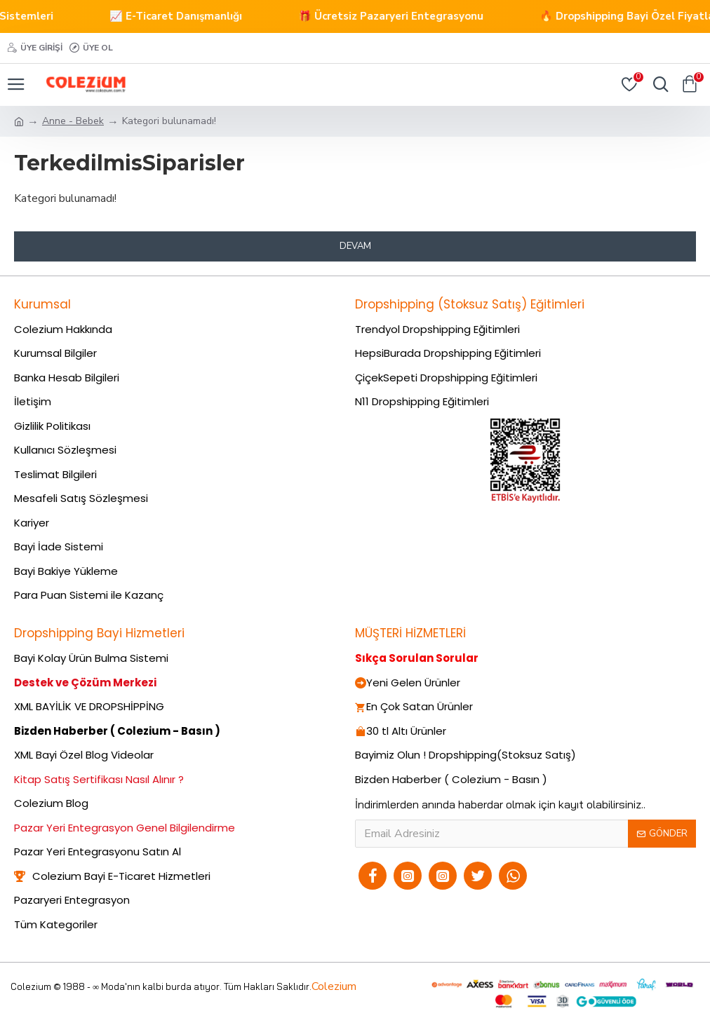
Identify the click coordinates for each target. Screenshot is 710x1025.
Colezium (334, 986)
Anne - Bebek (73, 121)
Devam (355, 246)
